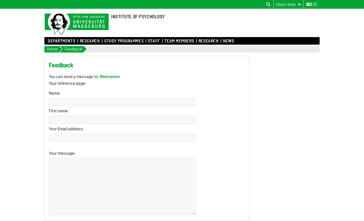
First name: (59, 111)
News (228, 41)
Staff (154, 41)
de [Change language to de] (311, 4)
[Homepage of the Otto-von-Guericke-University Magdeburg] (76, 24)
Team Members (179, 41)
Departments (61, 41)
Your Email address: (66, 129)
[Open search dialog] (268, 4)
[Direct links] (288, 4)
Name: (54, 93)
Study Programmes (124, 41)
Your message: (62, 153)
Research (90, 41)
